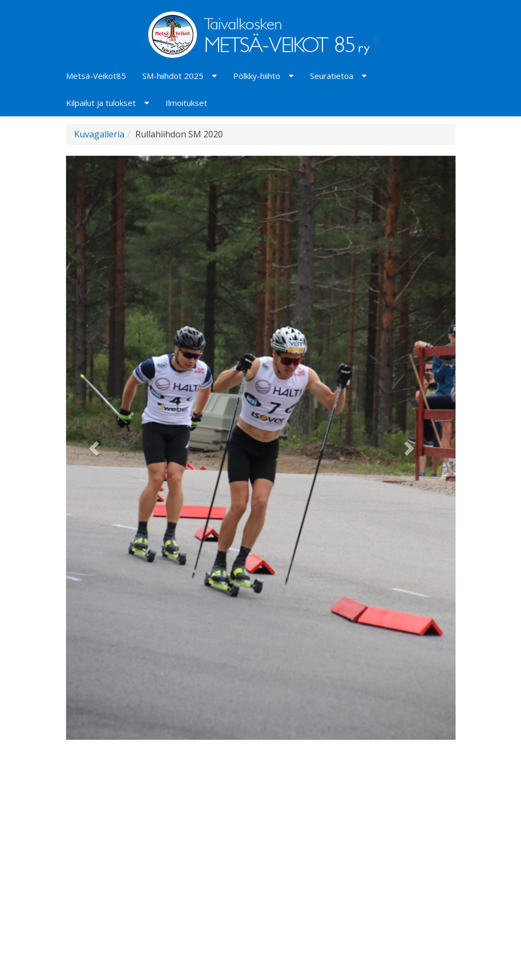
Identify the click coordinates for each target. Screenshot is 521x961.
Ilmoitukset (186, 102)
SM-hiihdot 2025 (172, 75)
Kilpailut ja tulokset (101, 102)
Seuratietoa (331, 75)
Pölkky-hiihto (256, 75)
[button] (95, 448)
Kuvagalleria (99, 134)
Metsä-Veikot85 (96, 75)
